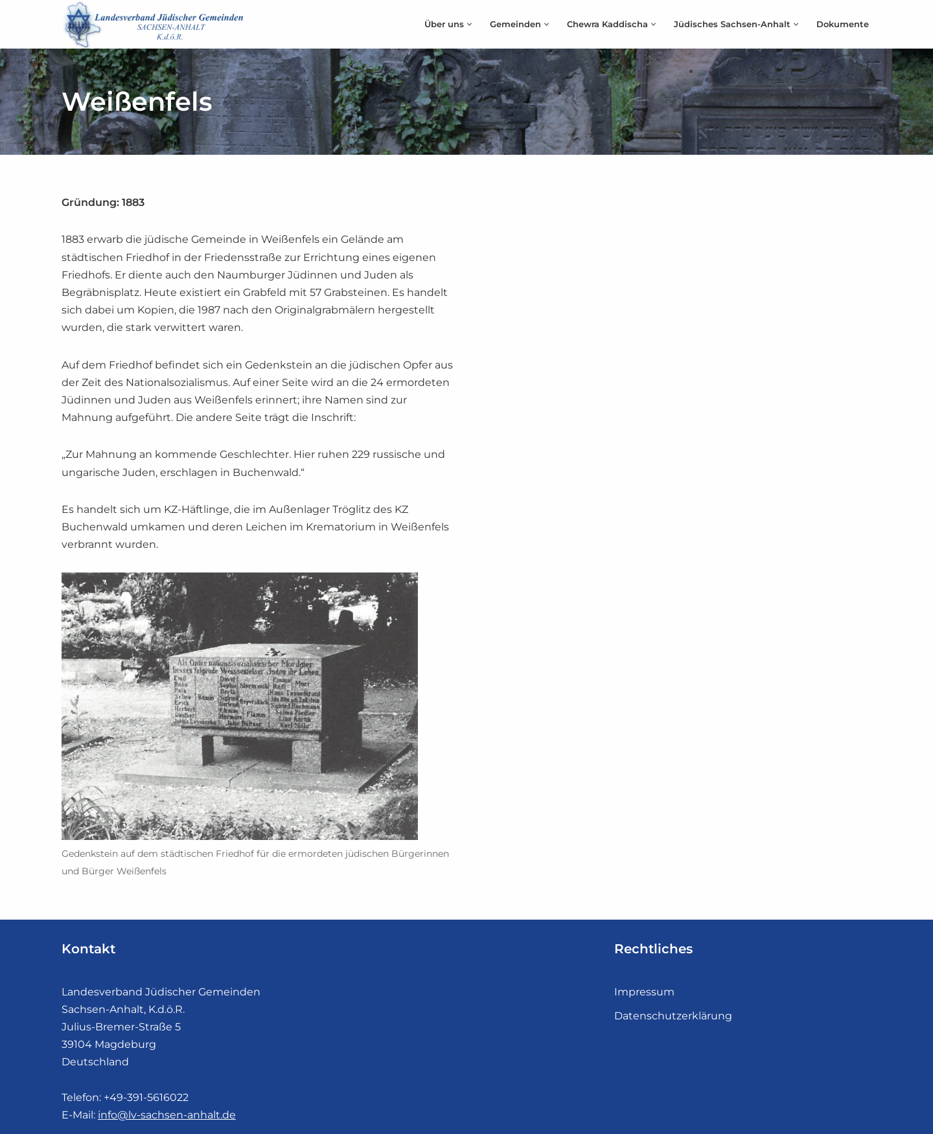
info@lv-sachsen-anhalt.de (167, 1115)
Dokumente (842, 24)
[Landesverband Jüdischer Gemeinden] (155, 24)
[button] (469, 24)
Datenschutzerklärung (673, 1016)
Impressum (644, 992)
